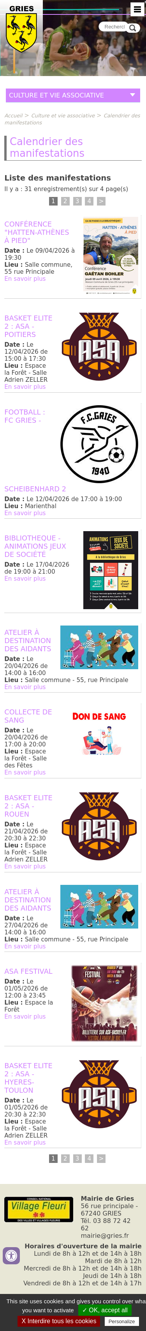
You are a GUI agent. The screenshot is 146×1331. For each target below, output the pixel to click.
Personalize (122, 1321)
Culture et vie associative (63, 116)
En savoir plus (25, 278)
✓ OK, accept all (105, 1310)
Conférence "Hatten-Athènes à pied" (36, 232)
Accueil (13, 116)
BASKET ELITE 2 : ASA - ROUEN (28, 806)
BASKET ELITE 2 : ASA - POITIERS (28, 326)
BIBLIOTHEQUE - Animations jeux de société (35, 546)
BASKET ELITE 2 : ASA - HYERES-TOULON (28, 1078)
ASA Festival (28, 971)
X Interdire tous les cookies (58, 1321)
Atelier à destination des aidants (27, 640)
